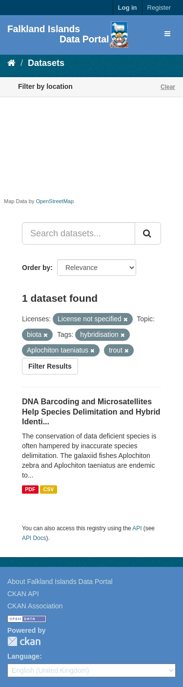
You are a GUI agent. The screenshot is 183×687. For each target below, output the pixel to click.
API (137, 528)
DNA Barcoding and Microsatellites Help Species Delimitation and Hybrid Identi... (91, 411)
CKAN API (23, 594)
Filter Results (50, 366)
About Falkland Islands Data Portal (60, 581)
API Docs (34, 538)
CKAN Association (35, 606)
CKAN (24, 641)
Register (159, 7)
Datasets (46, 63)
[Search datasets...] (78, 233)
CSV (48, 489)
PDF (30, 489)
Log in (127, 7)
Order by (36, 267)
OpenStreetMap (55, 201)
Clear (168, 86)
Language (23, 656)
